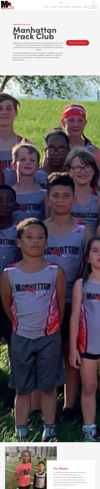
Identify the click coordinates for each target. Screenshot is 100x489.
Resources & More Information (77, 43)
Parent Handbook (76, 7)
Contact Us (93, 7)
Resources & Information (64, 7)
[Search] (75, 2)
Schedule (85, 7)
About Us (46, 7)
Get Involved (53, 7)
